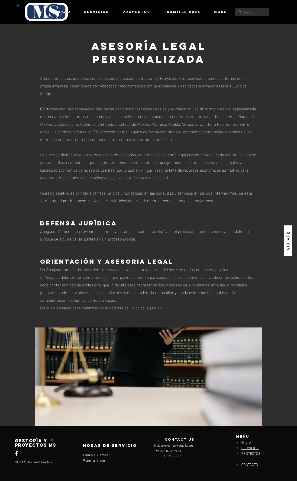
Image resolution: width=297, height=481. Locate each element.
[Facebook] (16, 453)
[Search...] (251, 12)
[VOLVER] (288, 240)
